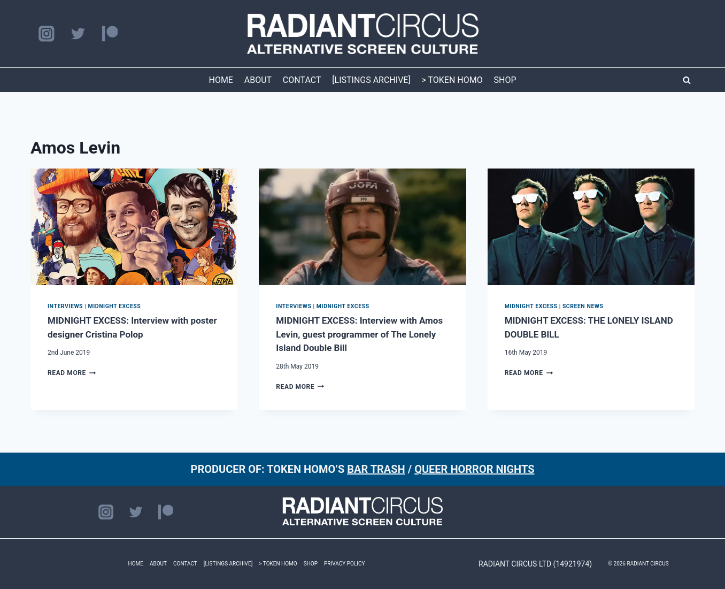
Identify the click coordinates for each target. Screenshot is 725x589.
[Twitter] (78, 34)
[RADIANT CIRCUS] (363, 33)
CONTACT (302, 80)
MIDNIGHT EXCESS (114, 306)
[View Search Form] (686, 80)
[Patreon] (110, 34)
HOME (221, 80)
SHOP (505, 80)
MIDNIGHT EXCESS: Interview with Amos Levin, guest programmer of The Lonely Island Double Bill (359, 334)
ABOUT (258, 80)
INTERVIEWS (65, 306)
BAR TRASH (376, 469)
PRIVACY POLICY (344, 564)
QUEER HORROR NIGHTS (474, 469)
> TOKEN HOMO (451, 80)
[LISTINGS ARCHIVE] (371, 80)
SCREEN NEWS (583, 306)
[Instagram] (46, 34)
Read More (72, 373)
